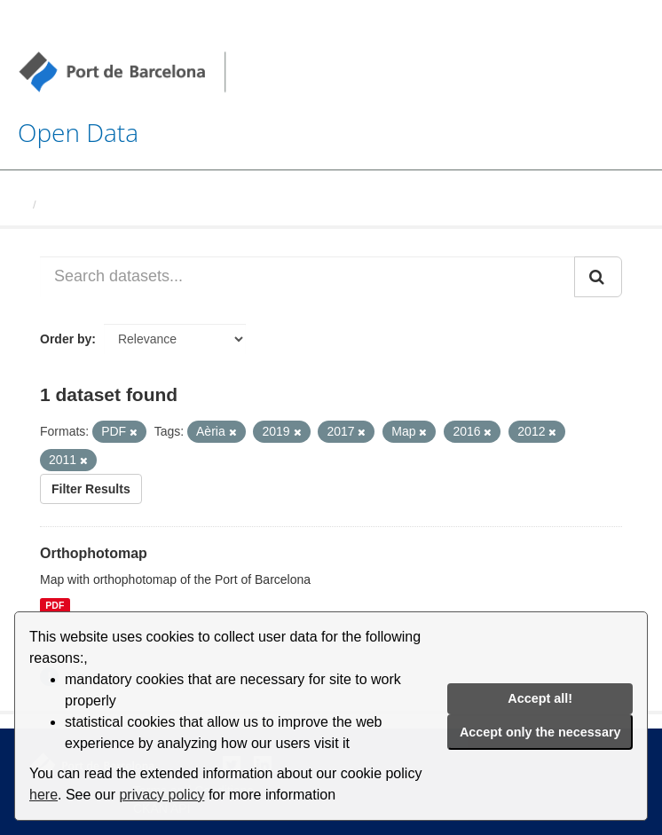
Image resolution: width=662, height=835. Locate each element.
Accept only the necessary (540, 732)
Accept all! (540, 698)
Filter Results (90, 489)
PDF (54, 605)
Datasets (67, 204)
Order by (65, 339)
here (43, 794)
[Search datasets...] (307, 276)
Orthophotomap (93, 553)
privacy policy (161, 794)
